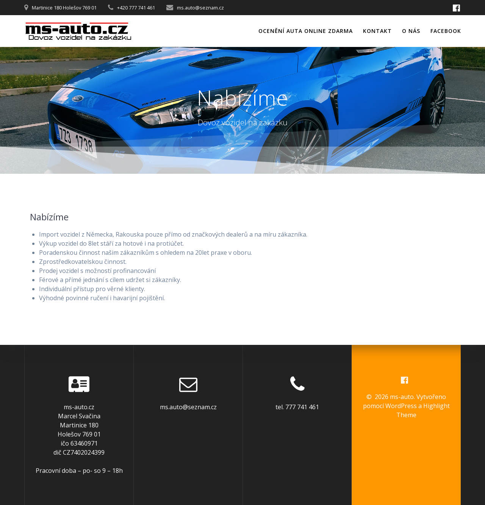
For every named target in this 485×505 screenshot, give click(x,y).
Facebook (445, 30)
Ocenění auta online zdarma (305, 30)
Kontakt (377, 30)
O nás (411, 30)
